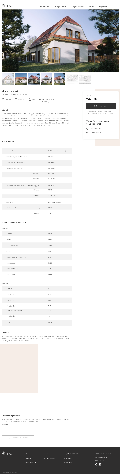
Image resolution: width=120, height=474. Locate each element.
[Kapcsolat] (30, 458)
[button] (101, 106)
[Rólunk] (28, 454)
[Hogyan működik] (50, 458)
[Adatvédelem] (74, 458)
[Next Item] (115, 41)
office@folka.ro (95, 132)
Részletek (5, 425)
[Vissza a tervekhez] (18, 437)
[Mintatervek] (49, 454)
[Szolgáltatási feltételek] (72, 454)
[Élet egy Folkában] (32, 462)
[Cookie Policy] (71, 462)
